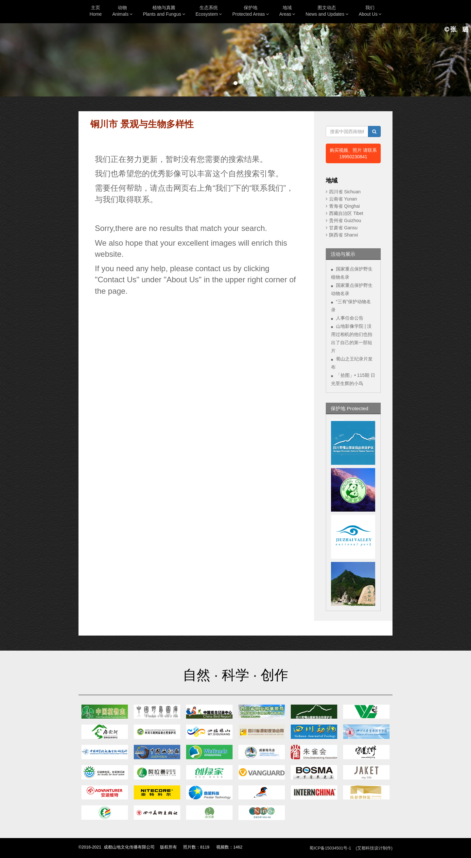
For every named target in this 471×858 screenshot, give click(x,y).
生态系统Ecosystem (209, 11)
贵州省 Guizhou (345, 220)
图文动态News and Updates (326, 11)
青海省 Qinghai (344, 206)
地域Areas (287, 11)
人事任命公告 (349, 318)
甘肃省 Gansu (343, 227)
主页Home (96, 11)
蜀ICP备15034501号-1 (330, 848)
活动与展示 (343, 254)
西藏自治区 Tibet (346, 213)
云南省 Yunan (343, 198)
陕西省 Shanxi (343, 234)
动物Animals (122, 11)
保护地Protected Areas (250, 11)
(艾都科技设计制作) (374, 848)
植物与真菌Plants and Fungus (164, 11)
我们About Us (370, 11)
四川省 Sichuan (344, 191)
